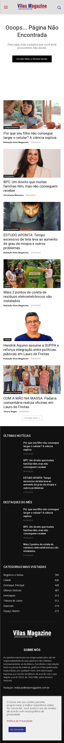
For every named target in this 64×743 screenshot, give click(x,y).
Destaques (9, 176)
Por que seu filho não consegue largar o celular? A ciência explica (41, 446)
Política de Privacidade (19, 721)
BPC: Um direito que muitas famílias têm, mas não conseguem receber (30, 186)
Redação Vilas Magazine (16, 142)
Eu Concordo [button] (17, 729)
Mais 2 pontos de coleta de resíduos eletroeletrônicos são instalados (27, 296)
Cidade (7, 286)
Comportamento (11, 127)
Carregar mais (32, 418)
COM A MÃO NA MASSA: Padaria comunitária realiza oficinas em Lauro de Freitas (29, 402)
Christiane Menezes (13, 195)
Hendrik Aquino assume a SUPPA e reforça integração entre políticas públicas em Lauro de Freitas (31, 349)
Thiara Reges (10, 411)
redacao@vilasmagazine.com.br (31, 687)
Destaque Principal (12, 392)
